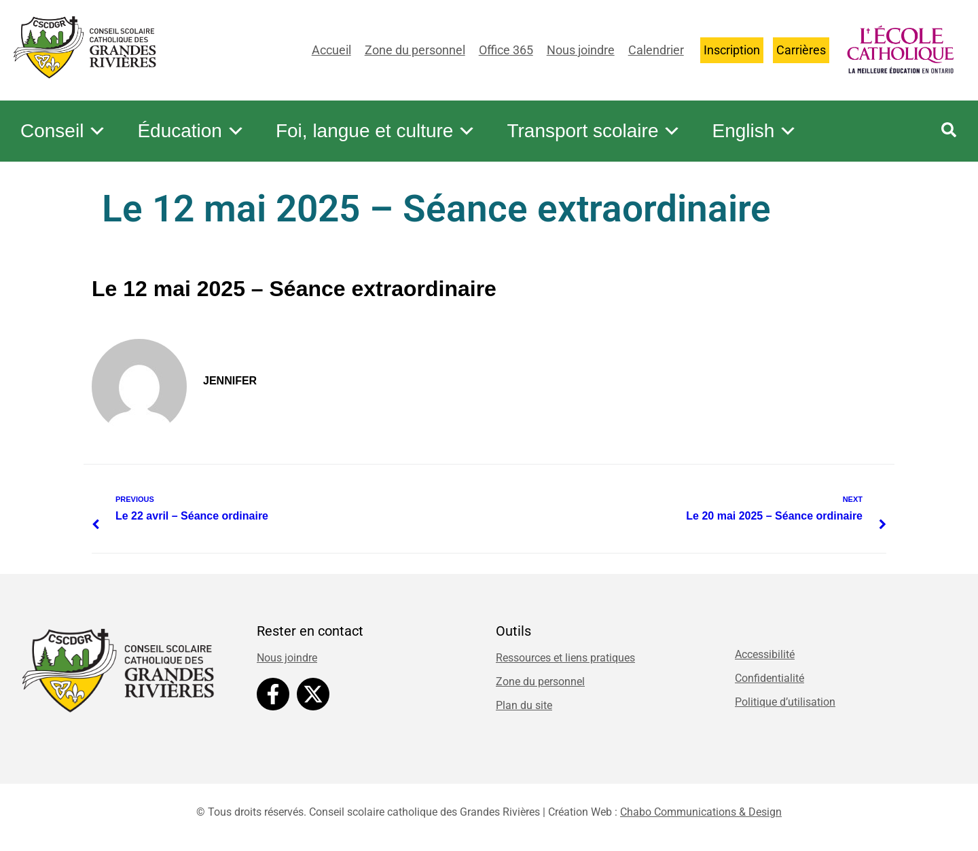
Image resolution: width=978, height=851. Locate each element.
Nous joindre (581, 50)
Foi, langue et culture (376, 131)
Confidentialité (769, 678)
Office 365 (506, 50)
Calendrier (656, 50)
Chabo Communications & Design (701, 811)
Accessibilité (765, 654)
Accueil (331, 50)
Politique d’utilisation (785, 701)
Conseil (63, 131)
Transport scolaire (594, 131)
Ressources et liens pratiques (565, 657)
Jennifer (230, 380)
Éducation (191, 131)
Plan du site (524, 705)
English (754, 131)
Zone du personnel (415, 50)
